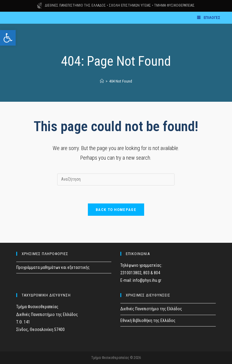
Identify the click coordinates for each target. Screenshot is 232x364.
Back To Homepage (116, 209)
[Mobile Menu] (208, 17)
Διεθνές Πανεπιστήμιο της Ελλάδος (151, 308)
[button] (8, 38)
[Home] (102, 81)
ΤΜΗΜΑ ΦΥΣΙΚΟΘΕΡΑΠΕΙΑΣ (174, 5)
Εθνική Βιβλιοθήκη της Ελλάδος (147, 320)
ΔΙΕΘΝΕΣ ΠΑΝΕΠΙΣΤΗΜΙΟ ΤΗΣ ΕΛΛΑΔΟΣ (75, 5)
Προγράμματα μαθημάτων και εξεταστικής (53, 267)
